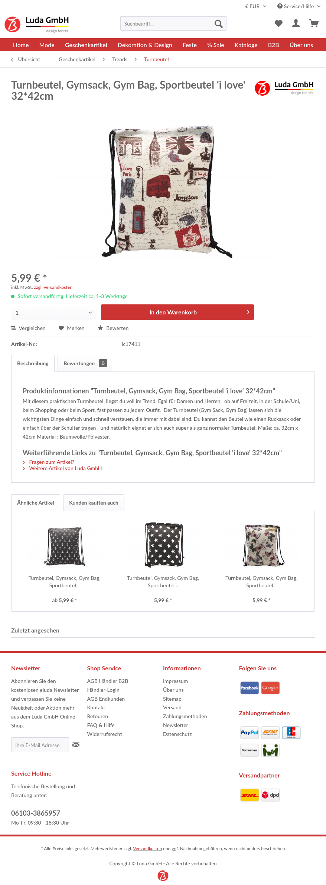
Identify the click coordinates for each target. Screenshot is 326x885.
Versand (172, 707)
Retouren (97, 716)
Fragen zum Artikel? (48, 462)
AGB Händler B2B (107, 681)
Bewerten (113, 328)
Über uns (173, 690)
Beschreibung (33, 363)
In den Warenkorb (199, 311)
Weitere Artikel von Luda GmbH (62, 468)
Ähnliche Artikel (35, 502)
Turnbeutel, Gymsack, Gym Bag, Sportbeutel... (65, 581)
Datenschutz (177, 734)
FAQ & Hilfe (101, 725)
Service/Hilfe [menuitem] (296, 6)
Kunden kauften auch (93, 502)
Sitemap (172, 699)
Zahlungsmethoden (185, 716)
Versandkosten (147, 848)
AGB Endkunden (106, 699)
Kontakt (96, 707)
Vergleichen (28, 328)
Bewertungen (85, 363)
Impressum (175, 681)
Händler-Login (103, 690)
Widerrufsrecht (104, 734)
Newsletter (175, 725)
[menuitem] (173, 23)
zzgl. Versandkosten (53, 287)
